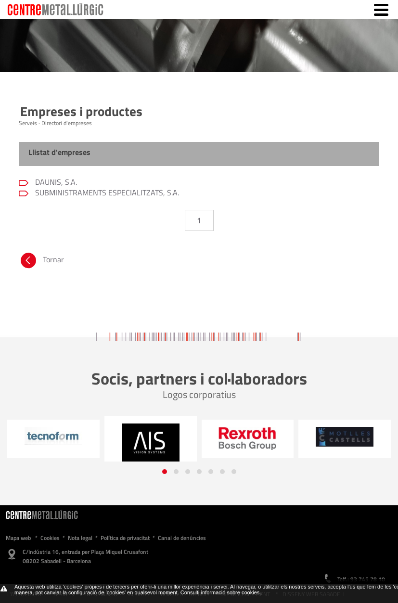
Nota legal (80, 537)
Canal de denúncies (182, 537)
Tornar (41, 262)
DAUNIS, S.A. (55, 182)
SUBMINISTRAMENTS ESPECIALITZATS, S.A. (106, 192)
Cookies (50, 537)
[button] (164, 471)
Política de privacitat (125, 537)
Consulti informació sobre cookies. (220, 592)
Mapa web (18, 537)
